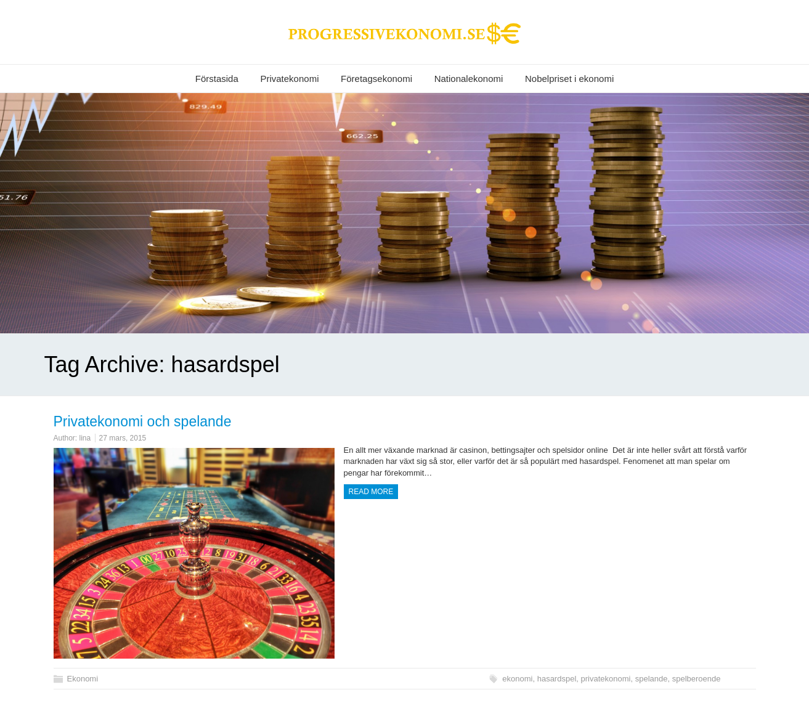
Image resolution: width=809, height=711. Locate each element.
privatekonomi (606, 678)
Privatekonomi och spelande (143, 421)
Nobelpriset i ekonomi (569, 78)
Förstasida (216, 78)
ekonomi (517, 678)
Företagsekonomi (376, 78)
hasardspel (557, 678)
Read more (371, 491)
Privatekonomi (289, 78)
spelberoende (696, 678)
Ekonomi (83, 678)
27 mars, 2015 (123, 438)
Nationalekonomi (468, 78)
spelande (651, 678)
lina (85, 438)
